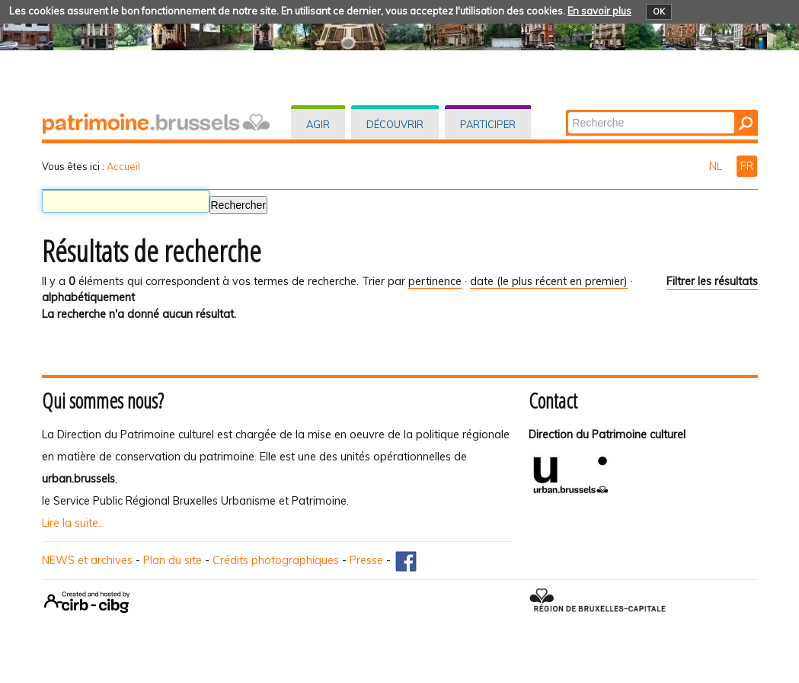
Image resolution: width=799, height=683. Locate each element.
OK (659, 11)
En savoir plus (599, 11)
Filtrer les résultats (712, 281)
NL (717, 166)
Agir (318, 124)
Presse (366, 560)
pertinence (435, 281)
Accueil (123, 166)
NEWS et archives (87, 560)
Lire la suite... (73, 523)
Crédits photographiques (276, 560)
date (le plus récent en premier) (549, 281)
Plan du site (172, 560)
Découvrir (394, 124)
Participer (488, 124)
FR (746, 166)
